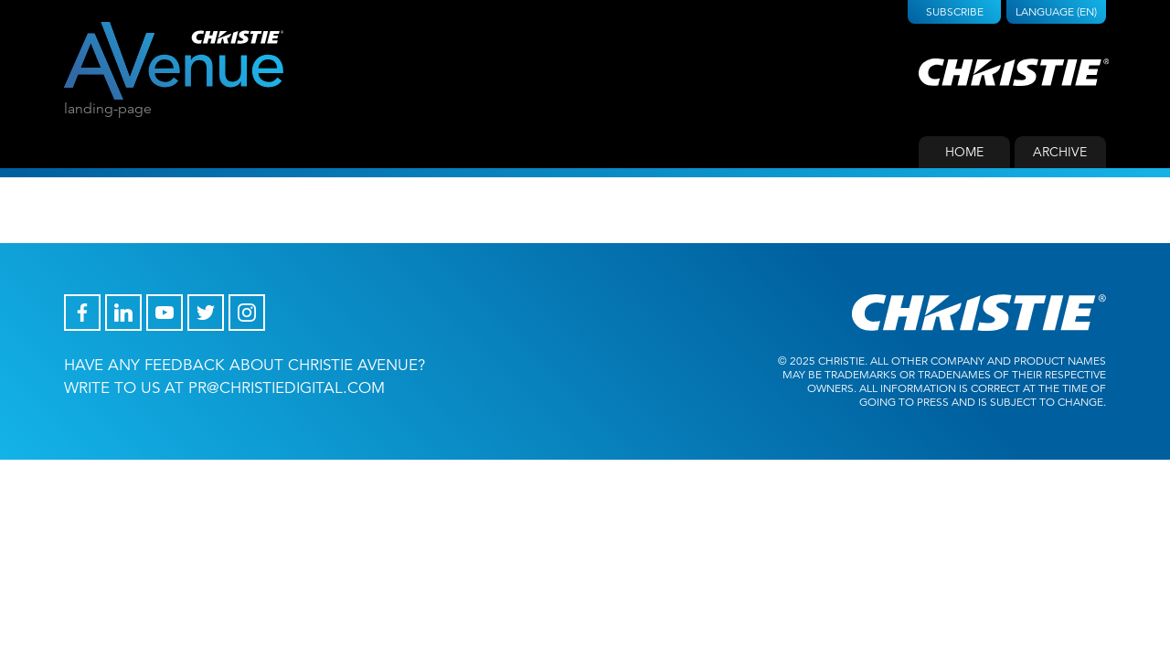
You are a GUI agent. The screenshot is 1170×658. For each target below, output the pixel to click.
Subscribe (955, 11)
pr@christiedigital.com (286, 388)
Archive (1060, 151)
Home (964, 151)
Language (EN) (1056, 11)
